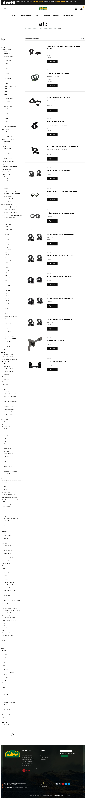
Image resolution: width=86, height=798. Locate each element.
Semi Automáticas (8, 158)
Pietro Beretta (8, 121)
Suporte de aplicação (8, 557)
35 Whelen (7, 270)
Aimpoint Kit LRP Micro (57, 341)
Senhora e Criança (8, 466)
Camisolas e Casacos (8, 446)
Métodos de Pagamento (28, 759)
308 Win (7, 262)
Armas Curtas (7, 178)
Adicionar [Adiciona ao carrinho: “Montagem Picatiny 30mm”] (53, 369)
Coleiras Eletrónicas (8, 578)
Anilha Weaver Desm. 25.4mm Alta (62, 256)
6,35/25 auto (8, 331)
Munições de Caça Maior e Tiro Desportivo (12, 215)
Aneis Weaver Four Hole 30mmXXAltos (64, 192)
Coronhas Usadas (9, 98)
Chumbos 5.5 (8, 523)
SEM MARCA (50, 237)
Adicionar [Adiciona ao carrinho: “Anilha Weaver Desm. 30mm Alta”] (53, 328)
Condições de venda (27, 753)
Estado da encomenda (27, 757)
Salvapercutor (7, 124)
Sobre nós (42, 753)
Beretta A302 (8, 60)
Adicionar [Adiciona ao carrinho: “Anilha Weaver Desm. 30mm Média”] (53, 306)
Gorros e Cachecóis (8, 453)
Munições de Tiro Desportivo (10, 316)
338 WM (7, 265)
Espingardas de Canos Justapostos (12, 193)
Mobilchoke (7, 81)
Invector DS (7, 76)
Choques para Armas (8, 56)
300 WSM (7, 255)
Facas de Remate (8, 535)
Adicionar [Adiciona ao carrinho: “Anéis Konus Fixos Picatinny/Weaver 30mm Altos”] (53, 61)
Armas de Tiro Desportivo (8, 139)
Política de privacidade (27, 765)
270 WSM (7, 242)
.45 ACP (7, 321)
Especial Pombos (7, 553)
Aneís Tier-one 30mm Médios (59, 73)
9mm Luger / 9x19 (9, 336)
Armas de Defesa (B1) (9, 186)
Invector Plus (8, 78)
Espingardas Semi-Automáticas (11, 198)
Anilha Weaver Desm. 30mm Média (62, 298)
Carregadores (7, 53)
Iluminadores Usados (8, 399)
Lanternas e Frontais (7, 556)
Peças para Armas (8, 106)
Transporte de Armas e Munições (10, 608)
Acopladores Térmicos (7, 354)
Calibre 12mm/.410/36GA (11, 338)
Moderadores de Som (9, 104)
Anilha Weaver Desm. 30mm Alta (61, 319)
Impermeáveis (7, 456)
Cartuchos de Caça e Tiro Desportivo (11, 206)
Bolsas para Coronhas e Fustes (9, 494)
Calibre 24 (7, 344)
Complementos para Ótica (8, 361)
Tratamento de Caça (7, 615)
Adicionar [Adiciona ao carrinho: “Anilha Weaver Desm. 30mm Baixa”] (53, 284)
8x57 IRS (7, 295)
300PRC (7, 257)
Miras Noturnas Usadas (9, 409)
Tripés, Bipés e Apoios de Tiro (9, 620)
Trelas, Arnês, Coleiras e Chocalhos (12, 600)
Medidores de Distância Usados (11, 404)
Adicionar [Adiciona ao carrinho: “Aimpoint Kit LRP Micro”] (53, 348)
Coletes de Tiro (8, 473)
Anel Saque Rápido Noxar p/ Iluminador (64, 146)
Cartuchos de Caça (8, 207)
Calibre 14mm (8, 341)
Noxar (48, 104)
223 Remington (8, 229)
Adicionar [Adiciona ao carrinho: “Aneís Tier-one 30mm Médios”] (53, 85)
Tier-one (49, 79)
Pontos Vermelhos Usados (10, 417)
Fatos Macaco (7, 451)
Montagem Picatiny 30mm (58, 362)
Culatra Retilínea (7, 148)
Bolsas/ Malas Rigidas (9, 612)
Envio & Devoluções (27, 755)
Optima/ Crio (8, 88)
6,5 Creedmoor (8, 283)
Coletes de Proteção (8, 587)
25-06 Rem (7, 237)
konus (48, 55)
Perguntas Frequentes (27, 763)
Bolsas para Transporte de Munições (12, 610)
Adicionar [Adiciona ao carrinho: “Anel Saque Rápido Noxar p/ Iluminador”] (53, 158)
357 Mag (7, 326)
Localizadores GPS (9, 584)
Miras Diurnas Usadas (9, 406)
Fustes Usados (8, 101)
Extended (7, 65)
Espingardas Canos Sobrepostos (9, 166)
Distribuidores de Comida (9, 617)
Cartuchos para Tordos (10, 209)
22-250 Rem (8, 224)
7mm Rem (7, 290)
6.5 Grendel (7, 285)
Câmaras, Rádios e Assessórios (9, 497)
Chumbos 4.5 (8, 520)
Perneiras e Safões (8, 464)
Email (43, 784)
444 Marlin (7, 278)
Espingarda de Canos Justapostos (10, 164)
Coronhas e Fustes (8, 96)
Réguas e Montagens (8, 371)
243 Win (7, 234)
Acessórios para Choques (11, 58)
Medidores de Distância (9, 368)
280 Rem (7, 244)
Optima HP (7, 83)
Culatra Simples (7, 151)
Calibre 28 (7, 346)
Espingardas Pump (8, 196)
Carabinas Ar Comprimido (8, 161)
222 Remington (8, 226)
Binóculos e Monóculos (7, 356)
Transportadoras (7, 595)
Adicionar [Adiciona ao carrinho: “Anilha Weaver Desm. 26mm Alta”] (53, 178)
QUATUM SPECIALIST (9, 672)
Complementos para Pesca (8, 702)
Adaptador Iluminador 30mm (60, 97)
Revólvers (7, 183)
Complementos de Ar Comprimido (10, 509)
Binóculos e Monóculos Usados (11, 393)
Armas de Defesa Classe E (8, 136)
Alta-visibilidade (7, 435)
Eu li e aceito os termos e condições (68, 753)
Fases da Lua (43, 759)
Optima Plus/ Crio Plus (10, 86)
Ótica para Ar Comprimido (8, 381)
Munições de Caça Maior (9, 217)
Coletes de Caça (7, 448)
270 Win (7, 239)
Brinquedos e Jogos (7, 627)
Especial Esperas (7, 548)
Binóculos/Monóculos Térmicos (9, 359)
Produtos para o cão (6, 571)
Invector (7, 73)
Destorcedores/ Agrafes (7, 714)
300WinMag (8, 260)
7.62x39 (7, 288)
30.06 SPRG (8, 249)
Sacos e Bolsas (7, 709)
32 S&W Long (8, 323)
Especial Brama (7, 545)
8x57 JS (7, 303)
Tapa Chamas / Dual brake (10, 126)
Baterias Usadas (7, 391)
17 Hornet (7, 221)
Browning (7, 113)
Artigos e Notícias (44, 757)
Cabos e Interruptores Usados (10, 396)
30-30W (7, 247)
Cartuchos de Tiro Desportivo (10, 212)
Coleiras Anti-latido (9, 582)
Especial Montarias (8, 550)
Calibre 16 (7, 313)
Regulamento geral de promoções (30, 768)
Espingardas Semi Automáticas (9, 171)
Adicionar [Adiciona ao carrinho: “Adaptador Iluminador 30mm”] (53, 110)
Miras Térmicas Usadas (9, 411)
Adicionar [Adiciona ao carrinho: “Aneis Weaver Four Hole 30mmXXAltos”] (53, 199)
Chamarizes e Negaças (7, 504)
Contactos (42, 755)
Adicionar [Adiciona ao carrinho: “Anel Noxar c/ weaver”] (53, 134)
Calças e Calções (8, 441)
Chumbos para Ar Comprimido (11, 518)
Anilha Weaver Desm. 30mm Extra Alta (64, 234)
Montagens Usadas (8, 414)
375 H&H (7, 272)
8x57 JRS (7, 300)
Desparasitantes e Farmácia (10, 590)
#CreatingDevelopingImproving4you (61, 795)
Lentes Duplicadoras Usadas (10, 401)
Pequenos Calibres (8, 201)
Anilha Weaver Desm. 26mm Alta (61, 171)
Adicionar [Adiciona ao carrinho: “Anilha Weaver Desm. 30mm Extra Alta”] (53, 243)
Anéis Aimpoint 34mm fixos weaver (62, 213)
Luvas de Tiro (8, 476)
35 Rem (7, 267)
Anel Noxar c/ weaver (57, 122)
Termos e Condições (27, 761)
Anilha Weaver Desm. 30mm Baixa (61, 277)
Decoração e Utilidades (7, 635)
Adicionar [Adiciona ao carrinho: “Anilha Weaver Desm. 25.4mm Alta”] (53, 263)
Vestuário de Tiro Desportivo (10, 471)
